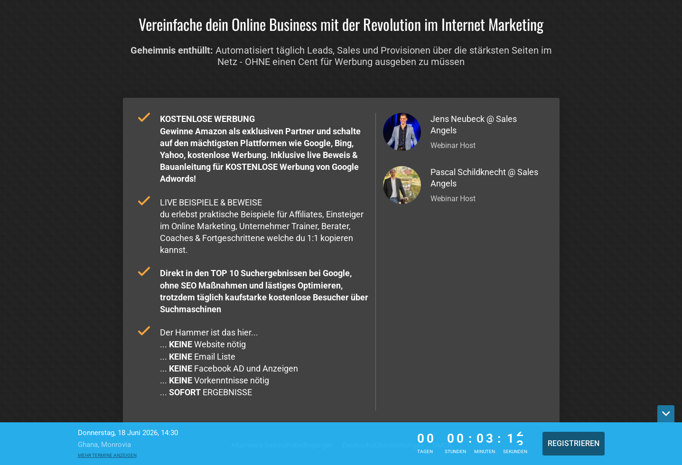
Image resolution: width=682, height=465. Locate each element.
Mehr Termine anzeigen (107, 455)
